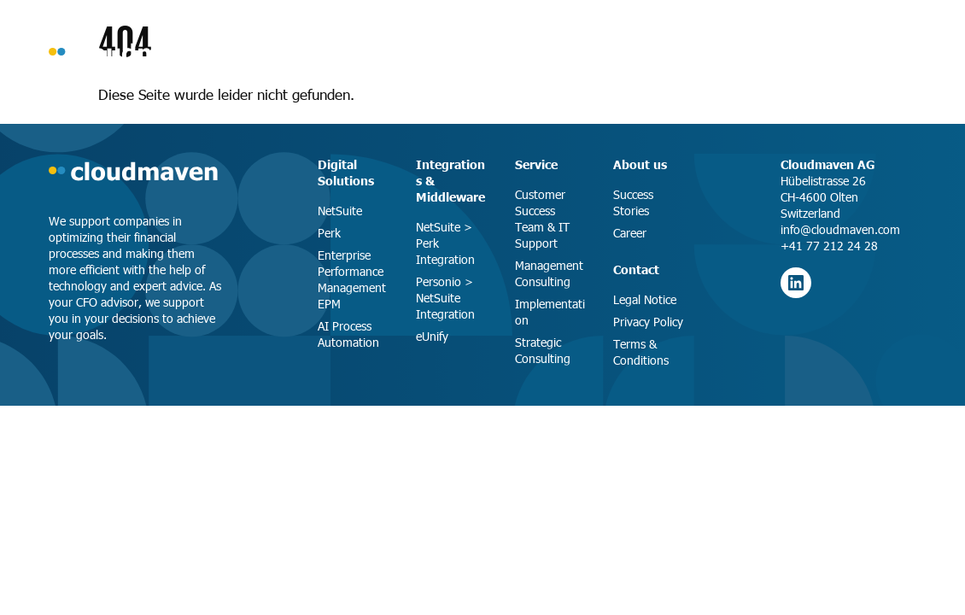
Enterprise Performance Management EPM (352, 279)
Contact (636, 269)
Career (629, 233)
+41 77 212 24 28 (829, 245)
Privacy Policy (648, 321)
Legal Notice (644, 299)
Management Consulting (549, 273)
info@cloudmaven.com (840, 229)
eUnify (432, 336)
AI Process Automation (348, 334)
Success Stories (633, 202)
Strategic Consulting (542, 350)
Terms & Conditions (641, 352)
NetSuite (340, 210)
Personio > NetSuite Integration (445, 297)
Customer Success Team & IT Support (542, 218)
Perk (329, 233)
